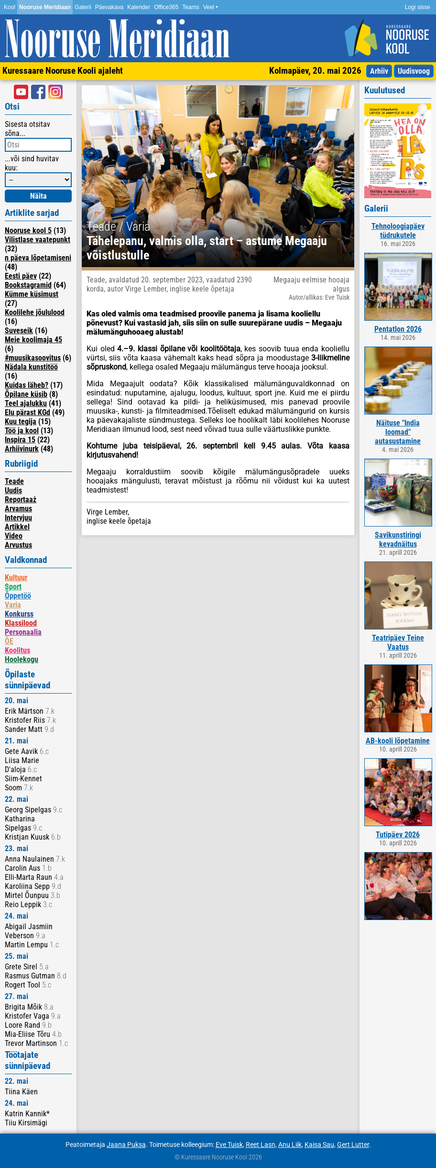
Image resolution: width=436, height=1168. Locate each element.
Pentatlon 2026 (398, 329)
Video (13, 535)
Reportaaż (20, 499)
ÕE (9, 641)
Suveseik (19, 330)
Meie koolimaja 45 (33, 339)
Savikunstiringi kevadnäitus (398, 539)
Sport (13, 586)
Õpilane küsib (26, 394)
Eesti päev (21, 276)
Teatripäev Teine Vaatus (398, 642)
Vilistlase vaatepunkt (37, 239)
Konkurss (19, 613)
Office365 (166, 7)
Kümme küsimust (31, 294)
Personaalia (23, 632)
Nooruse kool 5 (28, 230)
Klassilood (21, 623)
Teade (14, 481)
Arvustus (18, 545)
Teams (190, 7)
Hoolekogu (21, 659)
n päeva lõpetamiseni (38, 257)
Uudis (13, 490)
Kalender (138, 7)
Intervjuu (18, 517)
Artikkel (17, 526)
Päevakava (109, 7)
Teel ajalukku (26, 403)
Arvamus (18, 508)
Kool (9, 7)
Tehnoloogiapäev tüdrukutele (398, 231)
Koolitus (17, 650)
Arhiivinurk (22, 448)
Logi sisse (417, 7)
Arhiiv (379, 71)
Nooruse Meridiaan (45, 7)
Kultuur (16, 577)
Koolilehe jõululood (35, 312)
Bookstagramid (28, 285)
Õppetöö (18, 595)
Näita (38, 196)
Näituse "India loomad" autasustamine (398, 432)
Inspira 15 (20, 439)
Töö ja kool (22, 430)
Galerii (83, 7)
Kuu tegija (20, 421)
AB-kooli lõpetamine (398, 740)
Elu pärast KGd (27, 412)
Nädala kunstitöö (31, 366)
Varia (13, 604)
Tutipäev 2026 (398, 834)
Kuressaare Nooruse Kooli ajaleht (62, 70)
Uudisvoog (414, 71)
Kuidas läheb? (26, 385)
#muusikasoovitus (33, 357)
